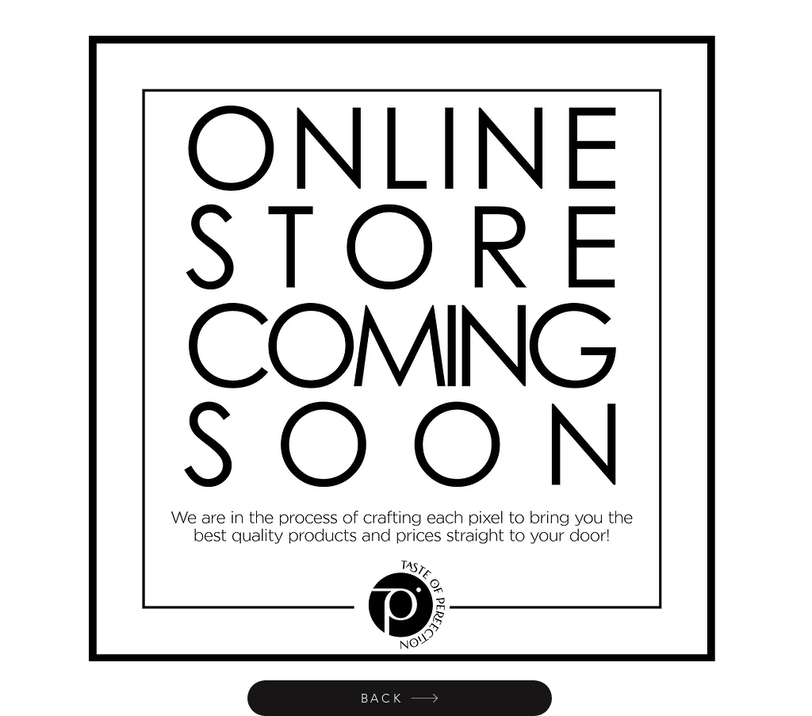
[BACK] (399, 698)
